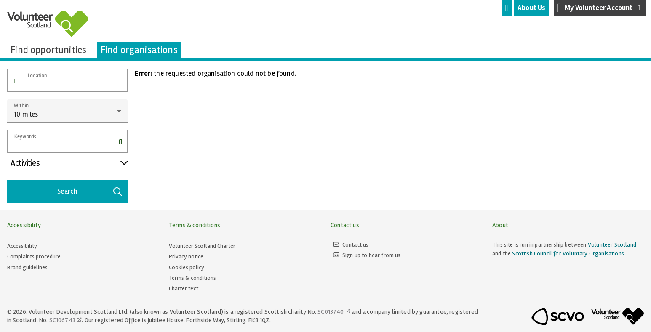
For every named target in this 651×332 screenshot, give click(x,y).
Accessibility (22, 246)
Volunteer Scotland (612, 244)
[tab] (507, 8)
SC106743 (62, 320)
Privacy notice (186, 256)
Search (90, 191)
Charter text (183, 288)
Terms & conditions (192, 278)
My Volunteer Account (600, 8)
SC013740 (330, 312)
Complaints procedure (34, 256)
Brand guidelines (27, 267)
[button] (15, 81)
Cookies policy (186, 267)
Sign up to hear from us (371, 255)
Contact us (355, 244)
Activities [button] (69, 163)
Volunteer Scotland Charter (202, 246)
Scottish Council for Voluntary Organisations (568, 253)
